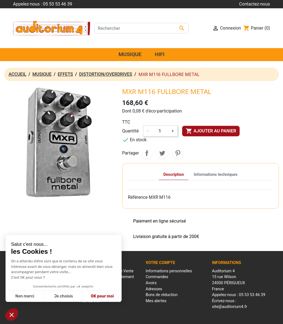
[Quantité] (159, 131)
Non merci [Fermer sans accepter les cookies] (24, 296)
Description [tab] (173, 174)
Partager (146, 153)
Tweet (162, 153)
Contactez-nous (254, 4)
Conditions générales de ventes (152, 317)
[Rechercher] (141, 28)
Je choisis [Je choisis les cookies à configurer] (63, 296)
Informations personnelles (169, 271)
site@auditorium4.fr (229, 306)
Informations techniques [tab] (215, 174)
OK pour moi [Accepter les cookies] (102, 296)
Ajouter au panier (211, 131)
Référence (138, 197)
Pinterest (177, 153)
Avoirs (151, 283)
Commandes (157, 277)
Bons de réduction (162, 294)
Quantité (130, 131)
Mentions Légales (110, 317)
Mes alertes (156, 301)
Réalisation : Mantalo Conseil (202, 317)
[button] (11, 314)
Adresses (154, 289)
